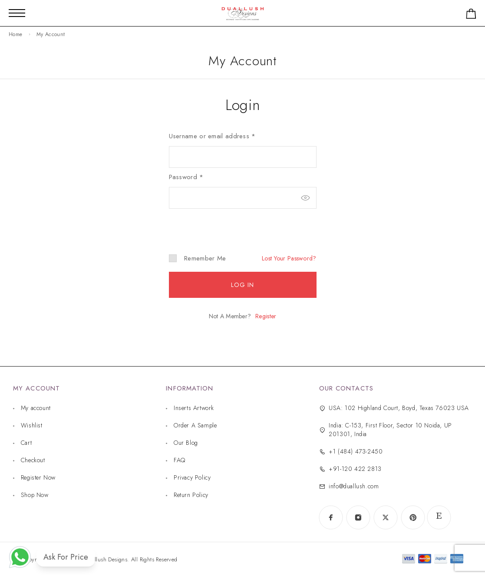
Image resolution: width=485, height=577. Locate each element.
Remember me (197, 258)
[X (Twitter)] (385, 517)
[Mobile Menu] (17, 13)
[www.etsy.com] (438, 518)
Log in (242, 284)
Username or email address (212, 136)
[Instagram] (358, 517)
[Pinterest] (412, 517)
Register (265, 316)
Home (15, 34)
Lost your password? (289, 258)
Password (186, 177)
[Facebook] (330, 517)
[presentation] (228, 224)
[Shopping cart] (471, 15)
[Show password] (306, 198)
